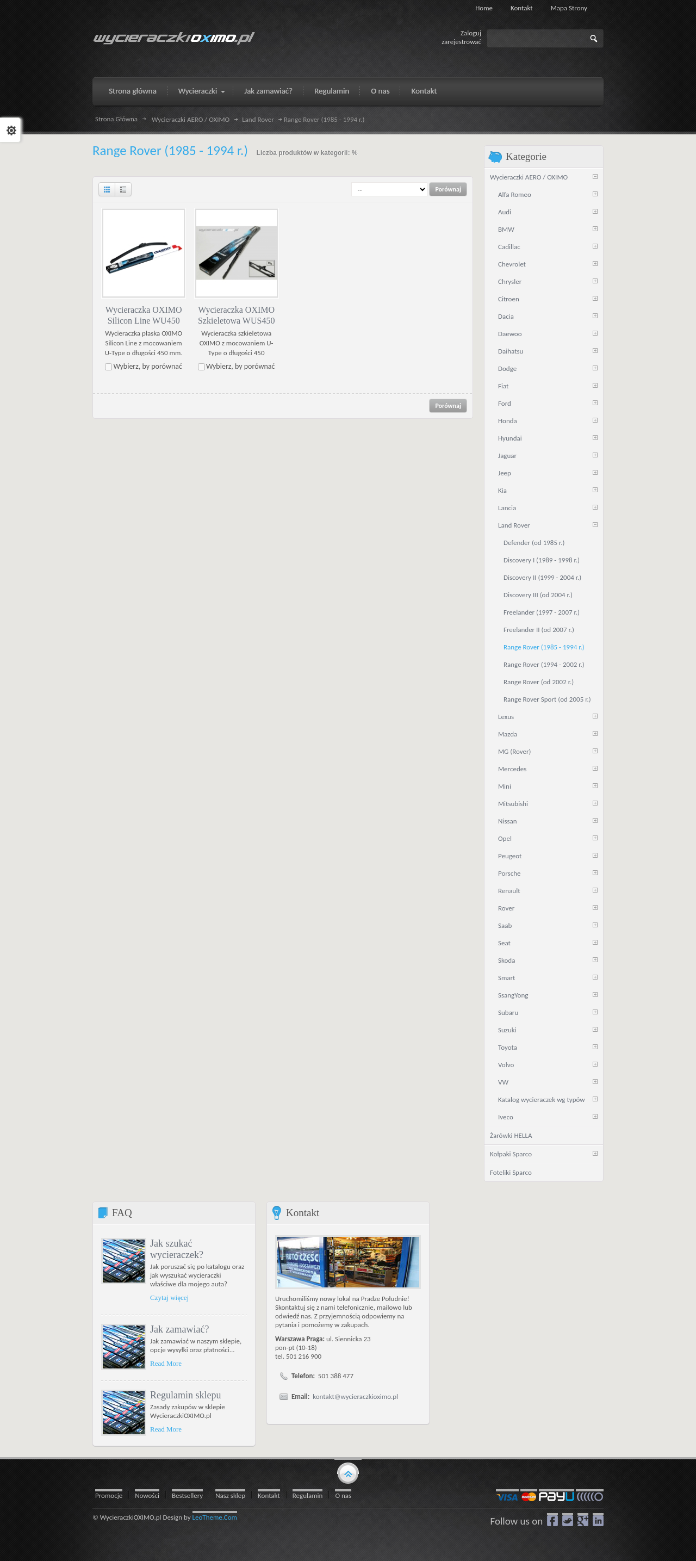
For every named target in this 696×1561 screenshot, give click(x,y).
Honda (507, 421)
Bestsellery (187, 1495)
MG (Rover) (514, 751)
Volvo (506, 1065)
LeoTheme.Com (215, 1517)
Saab (505, 925)
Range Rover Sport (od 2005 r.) (547, 699)
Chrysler (509, 281)
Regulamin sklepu (185, 1395)
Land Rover (258, 119)
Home (484, 8)
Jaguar (507, 455)
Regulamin (308, 1495)
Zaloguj (471, 33)
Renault (509, 891)
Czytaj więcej (169, 1297)
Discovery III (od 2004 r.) (538, 595)
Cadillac (509, 247)
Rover (506, 908)
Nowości (147, 1495)
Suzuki (507, 1030)
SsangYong (513, 995)
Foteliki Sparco (511, 1172)
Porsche (509, 873)
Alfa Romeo (514, 194)
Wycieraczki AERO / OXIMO (190, 119)
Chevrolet (512, 264)
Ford (504, 403)
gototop (348, 1472)
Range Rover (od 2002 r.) (539, 682)
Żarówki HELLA (511, 1135)
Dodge (507, 368)
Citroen (508, 299)
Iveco (505, 1117)
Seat (504, 943)
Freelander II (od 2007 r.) (539, 629)
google (582, 1519)
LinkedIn (598, 1519)
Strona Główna (116, 119)
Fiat (503, 386)
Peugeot (509, 856)
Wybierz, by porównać (147, 366)
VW (503, 1082)
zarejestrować (461, 42)
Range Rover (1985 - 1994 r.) (544, 647)
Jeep (504, 473)
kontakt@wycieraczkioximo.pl (355, 1396)
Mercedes (512, 769)
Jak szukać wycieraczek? (176, 1249)
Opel (505, 838)
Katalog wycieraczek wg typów (541, 1099)
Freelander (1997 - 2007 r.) (542, 612)
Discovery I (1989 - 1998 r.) (542, 560)
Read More (166, 1363)
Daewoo (510, 334)
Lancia (507, 508)
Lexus (506, 717)
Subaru (508, 1012)
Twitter (567, 1519)
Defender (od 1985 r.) (534, 542)
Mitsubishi (513, 804)
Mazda (507, 734)
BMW (506, 229)
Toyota (507, 1047)
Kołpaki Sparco (511, 1154)
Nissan (507, 821)
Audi (504, 212)
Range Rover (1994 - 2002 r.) (544, 664)
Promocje (108, 1495)
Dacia (506, 316)
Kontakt (522, 8)
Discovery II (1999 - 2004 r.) (542, 577)
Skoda (506, 960)
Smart (506, 978)
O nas (343, 1495)
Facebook (552, 1519)
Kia (502, 490)
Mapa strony (569, 8)
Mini (504, 786)
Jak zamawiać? (179, 1329)
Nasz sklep (230, 1495)
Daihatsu (510, 351)
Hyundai (510, 438)
